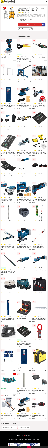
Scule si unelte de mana (23, 427)
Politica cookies (35, 439)
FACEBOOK (20, 435)
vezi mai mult (40, 17)
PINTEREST (27, 435)
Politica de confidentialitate (24, 439)
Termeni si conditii (13, 439)
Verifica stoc (36, 24)
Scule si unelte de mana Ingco (9, 427)
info (14, 59)
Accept (29, 447)
